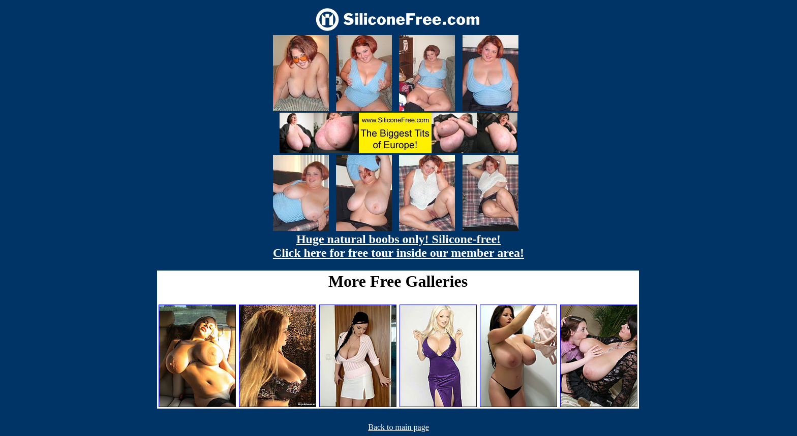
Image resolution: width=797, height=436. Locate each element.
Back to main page (398, 427)
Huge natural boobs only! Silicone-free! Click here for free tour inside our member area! (398, 245)
